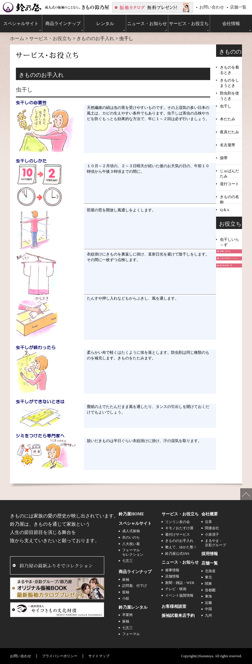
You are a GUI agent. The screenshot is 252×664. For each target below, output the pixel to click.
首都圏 (210, 590)
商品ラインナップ (135, 572)
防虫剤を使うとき (229, 94)
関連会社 (212, 528)
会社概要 (209, 514)
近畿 (208, 603)
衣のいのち (131, 537)
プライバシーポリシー (59, 656)
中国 (208, 609)
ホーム (17, 38)
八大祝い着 (131, 544)
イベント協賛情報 (179, 595)
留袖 (125, 592)
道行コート (229, 184)
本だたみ (227, 119)
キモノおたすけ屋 (179, 528)
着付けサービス (177, 534)
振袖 (125, 579)
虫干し (225, 106)
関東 (208, 584)
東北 (208, 577)
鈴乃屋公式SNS (177, 554)
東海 (208, 596)
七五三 (127, 561)
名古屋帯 (227, 145)
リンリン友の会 (177, 522)
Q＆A (224, 210)
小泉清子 (212, 534)
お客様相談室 (174, 606)
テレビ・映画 (175, 589)
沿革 (208, 522)
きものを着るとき (229, 68)
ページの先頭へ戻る (246, 494)
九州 (208, 615)
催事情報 (172, 570)
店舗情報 (172, 576)
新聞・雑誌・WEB (179, 583)
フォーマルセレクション (132, 552)
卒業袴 (127, 615)
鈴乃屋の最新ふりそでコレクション (56, 565)
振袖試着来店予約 (178, 615)
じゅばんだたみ (229, 171)
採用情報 (209, 554)
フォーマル (131, 634)
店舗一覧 (238, 7)
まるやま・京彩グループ (215, 543)
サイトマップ (99, 656)
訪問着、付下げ (134, 586)
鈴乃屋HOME (131, 514)
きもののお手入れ (95, 38)
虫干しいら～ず (229, 240)
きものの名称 (229, 197)
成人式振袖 (131, 531)
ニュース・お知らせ (180, 562)
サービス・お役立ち (50, 38)
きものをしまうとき (229, 81)
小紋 (125, 598)
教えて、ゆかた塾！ (181, 547)
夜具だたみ (229, 132)
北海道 (210, 571)
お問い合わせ (211, 7)
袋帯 (224, 158)
